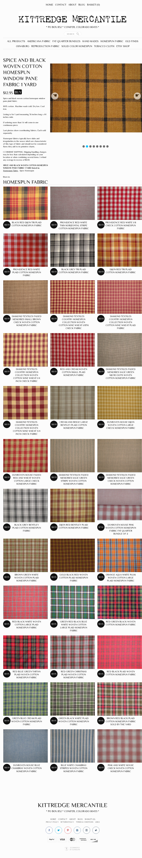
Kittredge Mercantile (72, 805)
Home (49, 4)
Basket (93, 4)
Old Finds (131, 41)
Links (97, 822)
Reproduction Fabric (45, 46)
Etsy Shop (123, 46)
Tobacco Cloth (104, 46)
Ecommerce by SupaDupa (75, 848)
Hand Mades (90, 41)
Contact (60, 4)
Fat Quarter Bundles (66, 41)
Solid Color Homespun (77, 46)
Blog (81, 4)
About (72, 4)
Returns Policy (67, 822)
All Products (16, 41)
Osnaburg (22, 46)
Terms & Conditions (84, 822)
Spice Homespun (27, 171)
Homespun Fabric (111, 41)
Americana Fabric (38, 41)
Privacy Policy (52, 822)
